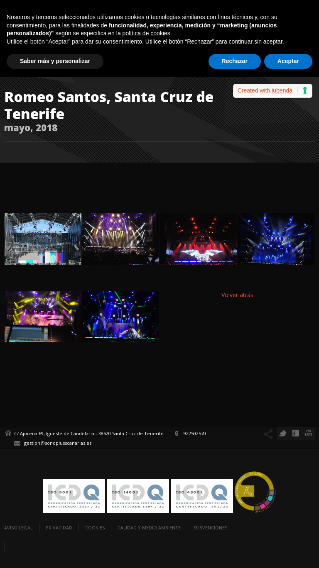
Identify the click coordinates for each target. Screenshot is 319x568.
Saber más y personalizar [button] (55, 61)
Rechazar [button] (235, 61)
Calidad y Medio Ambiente (149, 527)
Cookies (95, 527)
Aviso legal (18, 527)
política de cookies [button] (146, 33)
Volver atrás (237, 295)
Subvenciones (210, 527)
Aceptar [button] (288, 61)
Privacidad (59, 527)
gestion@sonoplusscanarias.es (57, 443)
